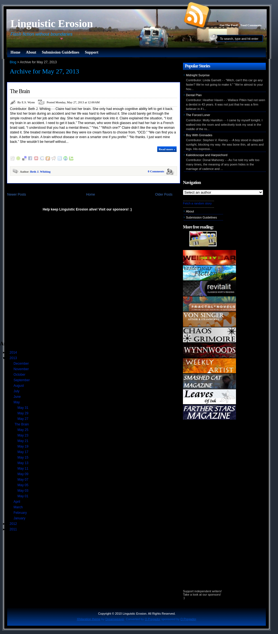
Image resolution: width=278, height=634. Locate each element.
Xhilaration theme (89, 619)
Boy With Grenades (199, 135)
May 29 (23, 413)
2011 (14, 529)
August (19, 386)
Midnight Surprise (198, 75)
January (20, 518)
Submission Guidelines (60, 52)
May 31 (23, 408)
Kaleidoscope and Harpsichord (206, 155)
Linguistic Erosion (52, 23)
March (19, 507)
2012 (14, 524)
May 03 (23, 491)
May (17, 402)
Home (15, 52)
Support (91, 52)
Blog (13, 62)
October (20, 375)
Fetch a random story (197, 203)
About (31, 52)
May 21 (23, 441)
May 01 (23, 496)
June (18, 397)
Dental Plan (194, 95)
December (22, 363)
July (17, 391)
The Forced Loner (198, 115)
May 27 (23, 419)
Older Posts (163, 194)
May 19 (23, 446)
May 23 (23, 435)
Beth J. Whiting (40, 171)
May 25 (23, 430)
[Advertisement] (57, 278)
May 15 (23, 457)
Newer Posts (16, 194)
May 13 (23, 463)
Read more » (167, 149)
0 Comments (156, 171)
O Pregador (153, 619)
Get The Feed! (229, 25)
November (22, 369)
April (17, 502)
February (21, 513)
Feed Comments (250, 25)
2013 (14, 358)
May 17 (23, 452)
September (22, 380)
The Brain (20, 91)
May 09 (23, 474)
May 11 (23, 468)
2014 (14, 352)
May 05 (23, 485)
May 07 (23, 480)
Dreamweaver (114, 619)
